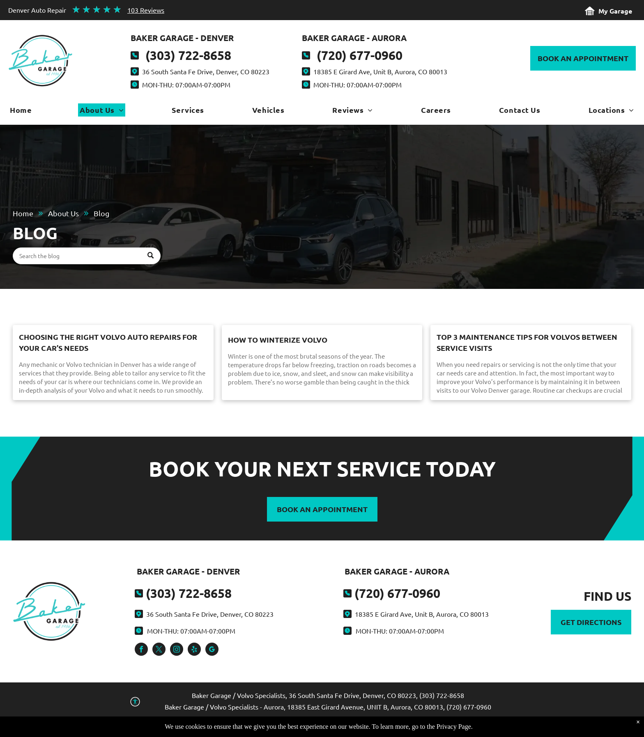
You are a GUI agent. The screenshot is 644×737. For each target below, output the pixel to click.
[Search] (87, 255)
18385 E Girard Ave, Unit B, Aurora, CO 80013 (380, 71)
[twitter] (159, 650)
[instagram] (176, 650)
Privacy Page (454, 729)
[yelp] (194, 650)
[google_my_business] (211, 650)
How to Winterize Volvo (277, 339)
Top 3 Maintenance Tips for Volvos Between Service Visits (527, 342)
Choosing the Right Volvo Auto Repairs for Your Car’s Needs (108, 342)
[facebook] (141, 650)
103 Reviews (145, 10)
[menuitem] (20, 112)
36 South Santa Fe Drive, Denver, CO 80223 (205, 71)
